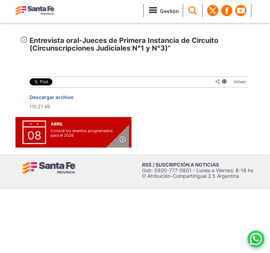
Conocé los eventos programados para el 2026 (82, 133)
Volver (237, 81)
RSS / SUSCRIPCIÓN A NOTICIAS (180, 165)
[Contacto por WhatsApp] (256, 239)
